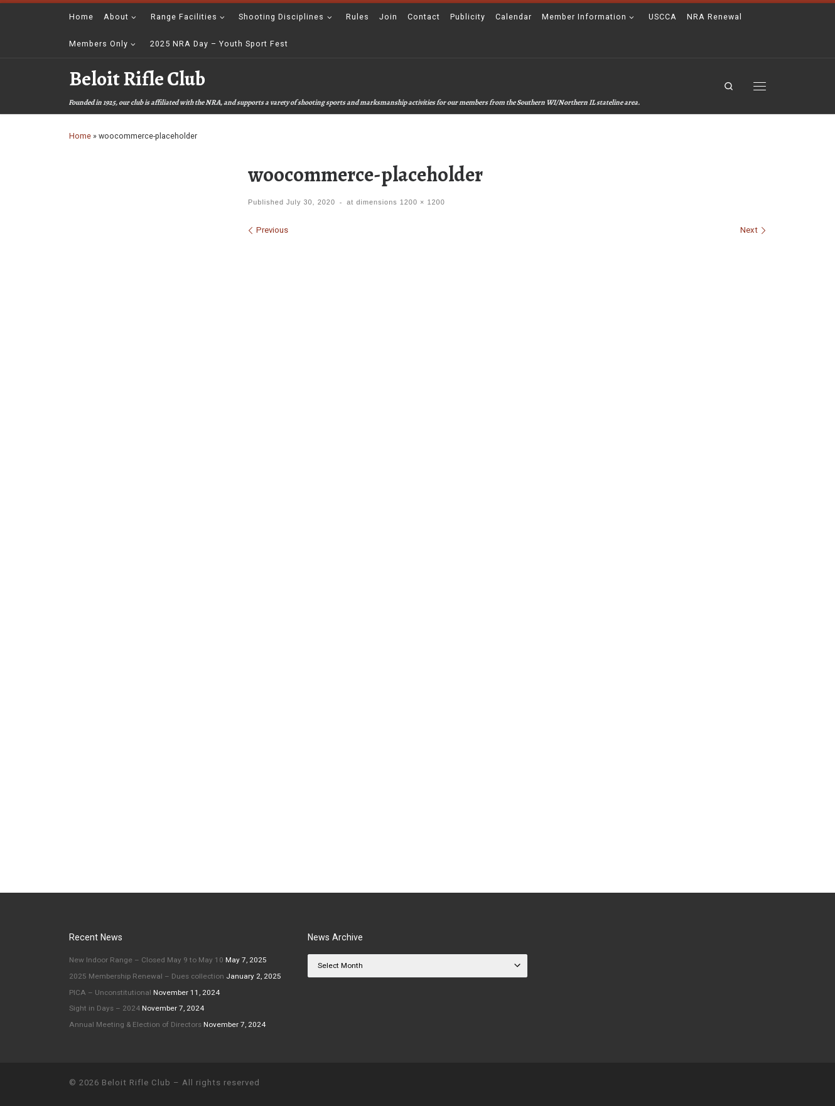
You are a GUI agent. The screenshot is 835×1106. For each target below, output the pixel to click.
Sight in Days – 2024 (104, 1008)
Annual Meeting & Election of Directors (135, 1024)
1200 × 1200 (421, 202)
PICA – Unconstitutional (110, 992)
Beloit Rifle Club (136, 1082)
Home (80, 136)
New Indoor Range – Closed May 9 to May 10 (146, 959)
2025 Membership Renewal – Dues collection (146, 976)
